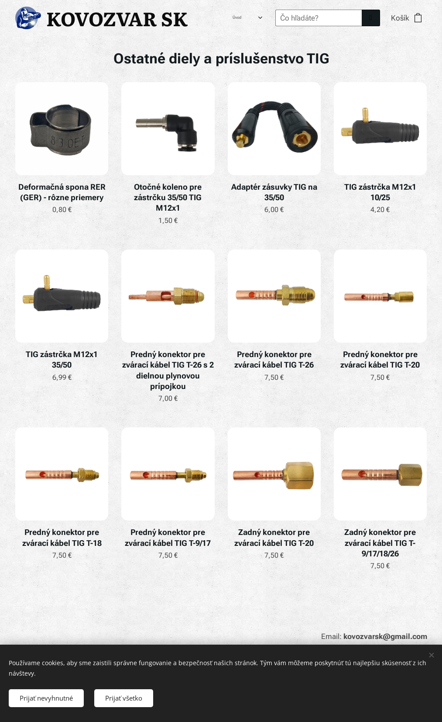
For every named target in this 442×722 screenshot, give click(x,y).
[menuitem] (225, 18)
